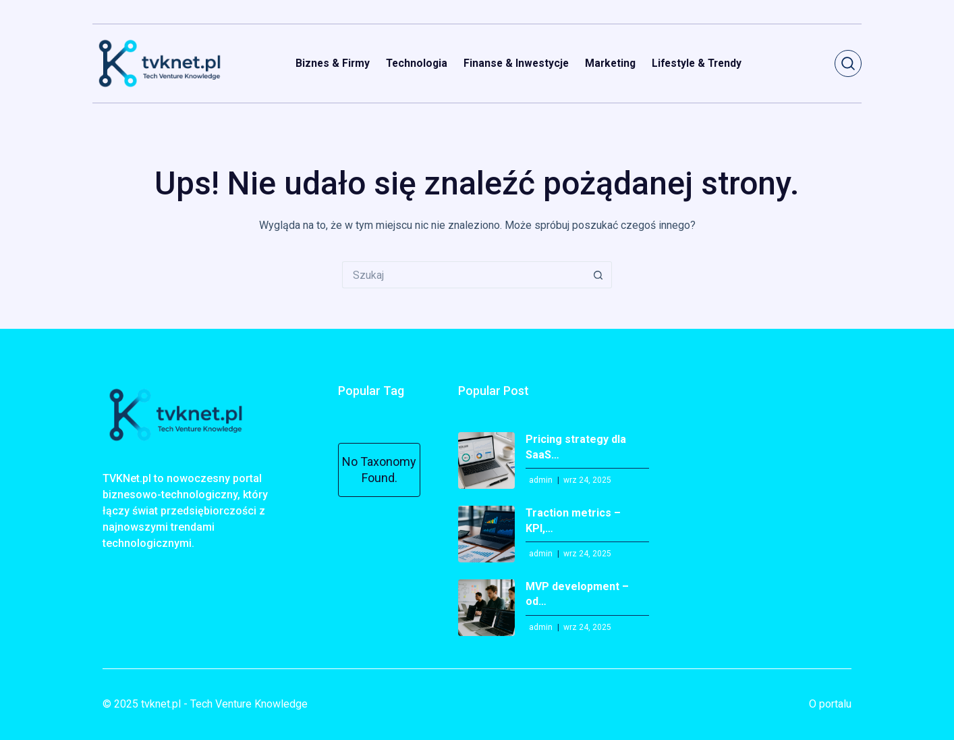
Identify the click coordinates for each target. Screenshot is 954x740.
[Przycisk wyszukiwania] (598, 274)
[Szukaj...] (463, 274)
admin (541, 480)
